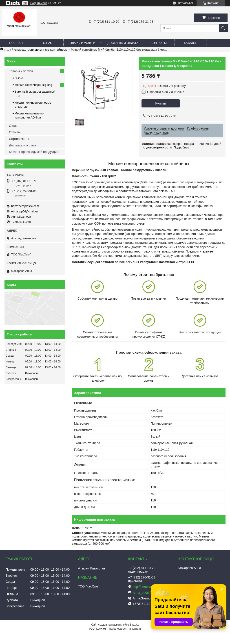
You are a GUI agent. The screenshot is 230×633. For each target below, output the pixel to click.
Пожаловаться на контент (125, 628)
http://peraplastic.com (25, 206)
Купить (160, 103)
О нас (47, 43)
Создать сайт (38, 3)
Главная (16, 43)
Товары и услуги (81, 43)
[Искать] (223, 28)
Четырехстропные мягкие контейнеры (40, 49)
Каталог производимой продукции (33, 152)
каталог (190, 43)
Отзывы (14, 132)
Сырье (19, 78)
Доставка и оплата (123, 43)
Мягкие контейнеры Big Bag (33, 85)
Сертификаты (19, 139)
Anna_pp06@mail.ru (24, 211)
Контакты (159, 43)
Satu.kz (134, 624)
